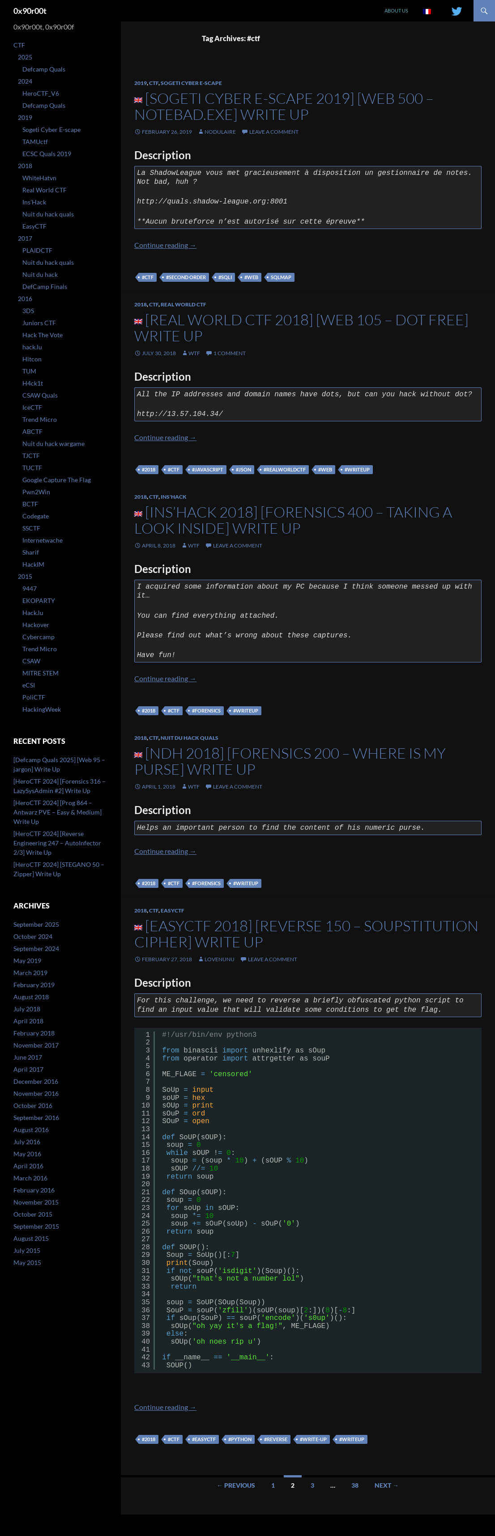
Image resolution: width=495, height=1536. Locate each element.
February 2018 (34, 1033)
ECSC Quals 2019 (46, 153)
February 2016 (34, 1190)
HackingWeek (41, 709)
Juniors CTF (39, 323)
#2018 (148, 469)
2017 (25, 238)
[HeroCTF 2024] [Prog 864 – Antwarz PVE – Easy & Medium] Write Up (57, 812)
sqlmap (281, 277)
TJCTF (31, 455)
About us (396, 10)
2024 (25, 81)
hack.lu (32, 347)
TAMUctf (35, 141)
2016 (25, 298)
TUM (29, 371)
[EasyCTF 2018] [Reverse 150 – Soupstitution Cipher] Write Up (306, 934)
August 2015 (31, 1238)
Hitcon (32, 359)
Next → (387, 1485)
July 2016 (26, 1142)
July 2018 (26, 1009)
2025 (25, 57)
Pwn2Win (36, 492)
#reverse (275, 1439)
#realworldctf (285, 469)
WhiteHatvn (39, 178)
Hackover (35, 624)
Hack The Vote (42, 335)
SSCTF (31, 528)
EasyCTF (172, 910)
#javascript (207, 469)
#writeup (357, 469)
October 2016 (32, 1105)
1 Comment (229, 353)
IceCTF (32, 407)
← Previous (236, 1485)
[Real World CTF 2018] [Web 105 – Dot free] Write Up (301, 327)
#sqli (225, 277)
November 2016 (36, 1093)
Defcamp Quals (43, 69)
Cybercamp (38, 637)
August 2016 (31, 1129)
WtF (194, 353)
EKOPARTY (38, 600)
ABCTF (32, 431)
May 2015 (27, 1262)
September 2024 (36, 948)
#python (240, 1439)
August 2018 (31, 997)
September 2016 (36, 1117)
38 (354, 1485)
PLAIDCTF (37, 250)
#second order (186, 277)
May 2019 (27, 960)
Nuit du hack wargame (53, 443)
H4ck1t (32, 383)
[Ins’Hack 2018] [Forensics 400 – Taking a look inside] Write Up (293, 520)
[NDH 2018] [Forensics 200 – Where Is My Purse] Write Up (290, 761)
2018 (140, 304)
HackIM (33, 564)
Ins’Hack (34, 202)
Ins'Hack (174, 496)
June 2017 (27, 1057)
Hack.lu (32, 612)
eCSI (28, 685)
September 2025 (36, 924)
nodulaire (220, 131)
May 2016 (27, 1154)
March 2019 (30, 972)
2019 (140, 83)
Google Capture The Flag (56, 480)
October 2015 (32, 1214)
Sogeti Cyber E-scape (191, 83)
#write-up (313, 1439)
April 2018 (28, 1021)
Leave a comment (274, 131)
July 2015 (26, 1250)
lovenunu (220, 959)
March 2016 (30, 1178)
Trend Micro (39, 419)
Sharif (30, 552)
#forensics (206, 710)
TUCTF (32, 467)
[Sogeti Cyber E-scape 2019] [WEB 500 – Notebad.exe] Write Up (284, 106)
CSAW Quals (40, 395)
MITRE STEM (40, 673)
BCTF (30, 504)
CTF (153, 83)
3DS (28, 310)
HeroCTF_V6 (40, 93)
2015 (25, 576)
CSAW (31, 661)
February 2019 (34, 985)
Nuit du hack (40, 274)
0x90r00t (30, 11)
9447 (29, 588)
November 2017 (36, 1045)
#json (243, 469)
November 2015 (36, 1202)
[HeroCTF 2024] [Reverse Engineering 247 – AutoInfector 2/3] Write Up (57, 843)
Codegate (35, 516)
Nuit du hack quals (189, 737)
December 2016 (35, 1081)
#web (251, 277)
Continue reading (165, 245)
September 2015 (36, 1226)
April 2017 (28, 1069)
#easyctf (204, 1439)
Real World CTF (183, 304)
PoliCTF (33, 697)
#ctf (148, 277)
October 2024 (32, 936)
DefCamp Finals (44, 286)
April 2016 (28, 1166)
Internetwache (42, 540)
